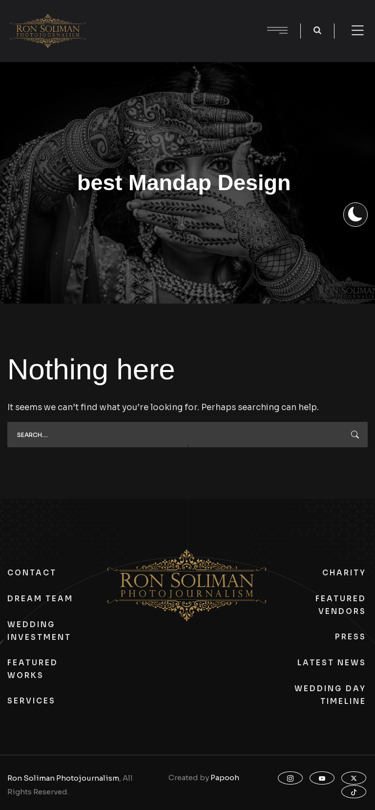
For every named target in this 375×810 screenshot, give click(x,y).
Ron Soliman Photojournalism (63, 778)
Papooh (224, 777)
